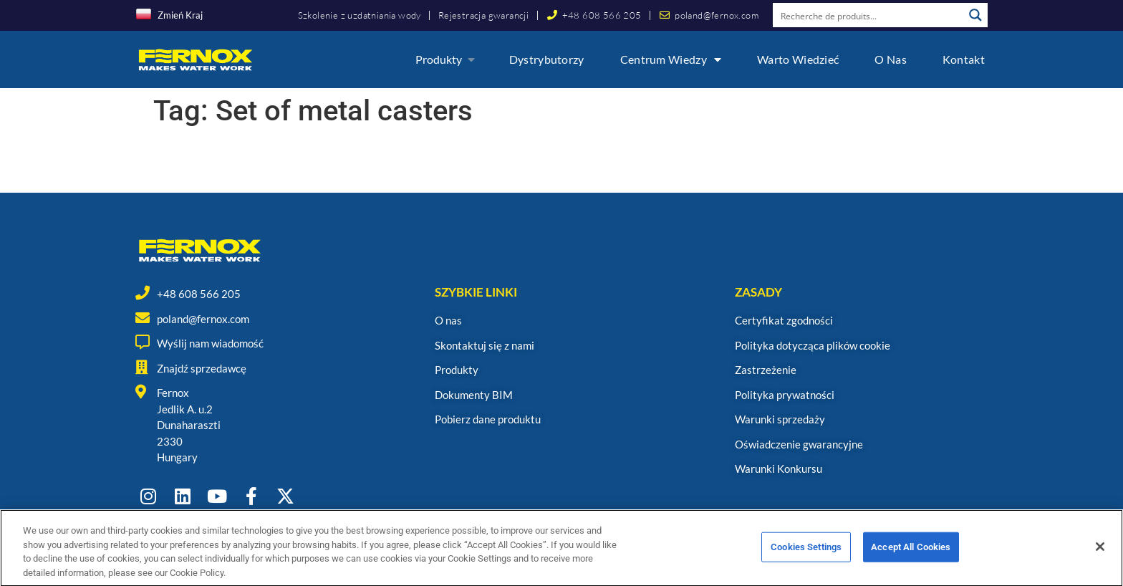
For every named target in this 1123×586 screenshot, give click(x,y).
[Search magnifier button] (975, 15)
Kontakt (964, 59)
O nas (890, 59)
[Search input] (869, 15)
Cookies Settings (806, 563)
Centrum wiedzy (671, 59)
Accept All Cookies (910, 563)
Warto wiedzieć (798, 59)
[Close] (1100, 563)
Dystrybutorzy (546, 59)
